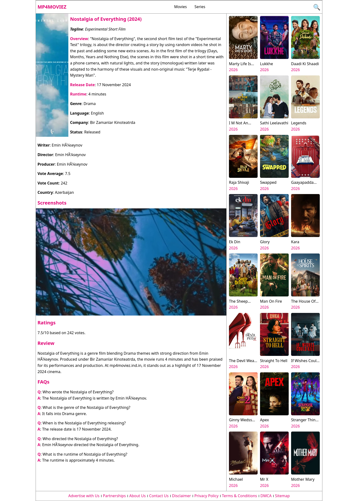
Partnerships (114, 495)
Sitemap (282, 495)
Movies (180, 6)
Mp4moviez (52, 7)
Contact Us (158, 495)
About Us (137, 495)
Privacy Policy (206, 495)
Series (200, 6)
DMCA (266, 495)
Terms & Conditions (239, 495)
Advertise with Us (83, 495)
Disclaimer (181, 495)
